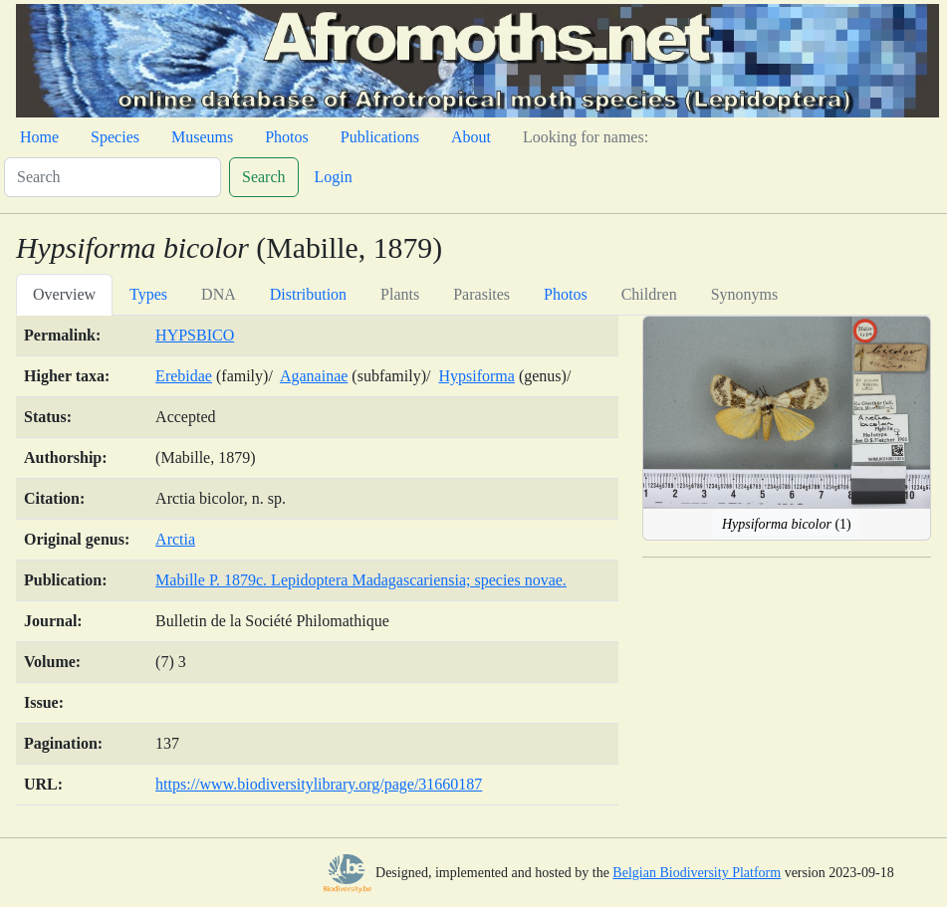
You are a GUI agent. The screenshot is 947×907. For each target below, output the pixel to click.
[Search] (112, 177)
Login (334, 176)
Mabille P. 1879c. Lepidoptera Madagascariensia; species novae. (361, 579)
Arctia (175, 539)
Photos (287, 136)
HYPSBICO (194, 335)
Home (39, 136)
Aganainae (314, 375)
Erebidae (183, 375)
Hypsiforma (476, 375)
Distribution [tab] (308, 294)
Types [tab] (148, 294)
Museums (202, 136)
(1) (786, 524)
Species (115, 136)
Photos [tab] (566, 294)
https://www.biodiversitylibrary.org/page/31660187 (318, 784)
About (471, 136)
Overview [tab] (64, 294)
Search (264, 176)
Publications (380, 136)
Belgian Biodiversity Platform (696, 872)
